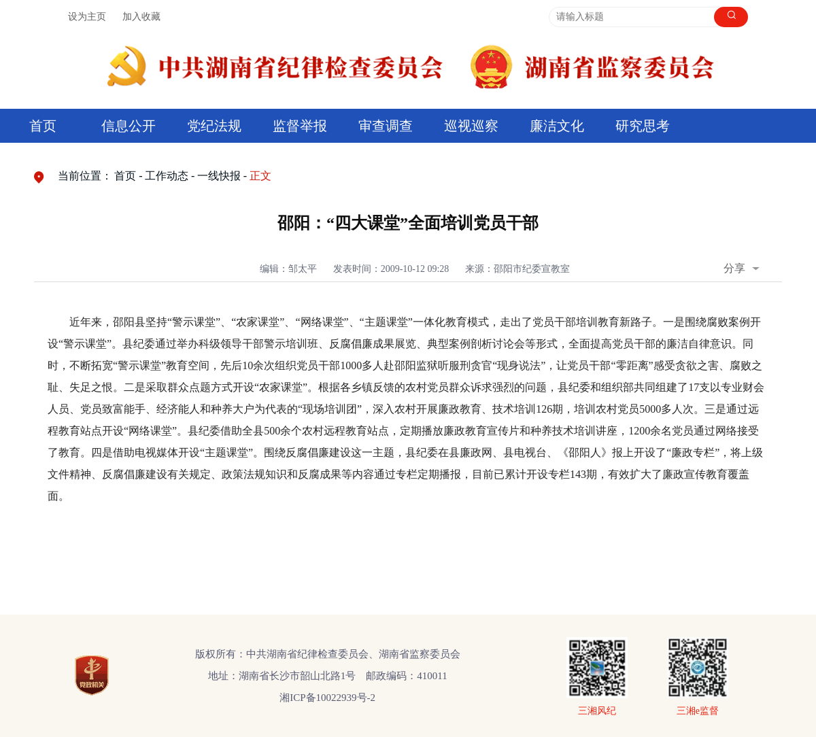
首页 (42, 125)
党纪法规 (214, 125)
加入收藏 (141, 17)
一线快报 (219, 176)
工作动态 (166, 176)
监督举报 (300, 125)
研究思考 (642, 125)
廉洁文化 (557, 125)
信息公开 (128, 125)
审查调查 (385, 125)
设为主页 (87, 17)
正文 (260, 176)
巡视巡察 (471, 125)
